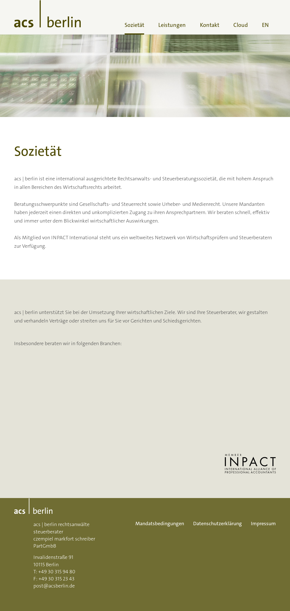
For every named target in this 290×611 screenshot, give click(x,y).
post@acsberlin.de (54, 585)
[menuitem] (134, 17)
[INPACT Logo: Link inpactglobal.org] (250, 463)
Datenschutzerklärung (217, 523)
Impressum (263, 523)
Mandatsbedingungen (159, 523)
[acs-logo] (47, 17)
